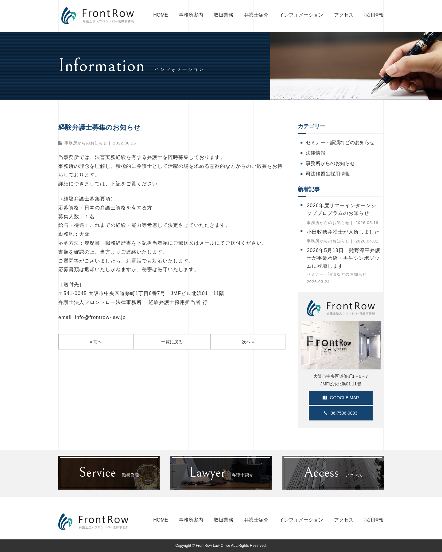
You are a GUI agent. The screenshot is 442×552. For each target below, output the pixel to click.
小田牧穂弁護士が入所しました (343, 232)
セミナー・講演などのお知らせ (340, 142)
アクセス (344, 15)
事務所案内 (191, 15)
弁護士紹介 (256, 15)
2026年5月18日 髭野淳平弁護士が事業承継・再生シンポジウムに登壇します (343, 258)
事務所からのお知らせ (85, 143)
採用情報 (374, 15)
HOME (160, 15)
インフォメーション (301, 15)
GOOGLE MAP (341, 397)
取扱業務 (223, 15)
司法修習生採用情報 (328, 173)
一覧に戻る (172, 342)
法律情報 (315, 153)
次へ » (248, 342)
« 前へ (96, 342)
